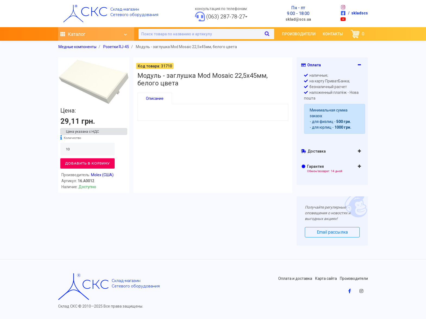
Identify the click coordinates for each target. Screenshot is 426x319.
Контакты (333, 34)
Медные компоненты (77, 47)
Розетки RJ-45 (116, 47)
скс (94, 11)
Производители (299, 34)
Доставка (313, 151)
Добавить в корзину (87, 163)
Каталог (93, 34)
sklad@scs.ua (298, 19)
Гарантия (322, 168)
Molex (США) (102, 175)
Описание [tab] (155, 98)
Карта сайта (326, 278)
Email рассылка (332, 232)
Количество (72, 138)
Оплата (311, 65)
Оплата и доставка (295, 278)
